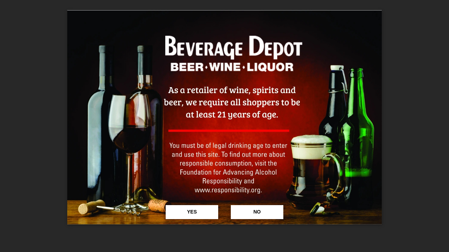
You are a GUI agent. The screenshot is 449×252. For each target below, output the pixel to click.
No (257, 212)
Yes (192, 212)
